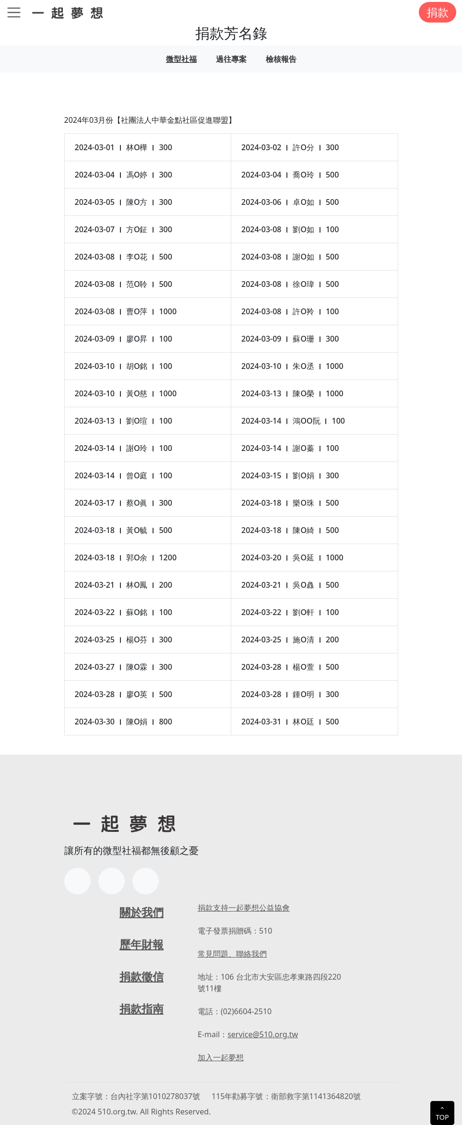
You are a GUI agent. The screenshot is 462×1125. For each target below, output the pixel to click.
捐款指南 (141, 1008)
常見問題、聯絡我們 (232, 953)
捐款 (437, 12)
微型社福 (181, 59)
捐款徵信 (141, 976)
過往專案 (231, 59)
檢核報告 (281, 59)
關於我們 (141, 912)
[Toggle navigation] (14, 12)
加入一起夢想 (221, 1057)
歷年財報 (141, 944)
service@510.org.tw (262, 1034)
